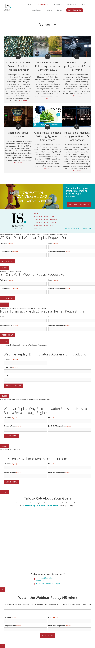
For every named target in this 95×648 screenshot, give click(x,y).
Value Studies (38, 228)
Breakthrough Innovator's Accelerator (45, 219)
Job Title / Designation (59, 251)
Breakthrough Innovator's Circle (43, 225)
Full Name (6, 243)
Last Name (11, 368)
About (36, 214)
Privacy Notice (86, 228)
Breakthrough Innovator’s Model (44, 216)
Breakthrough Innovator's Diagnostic (45, 222)
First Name (11, 359)
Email (53, 243)
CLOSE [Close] (4, 268)
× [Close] (2, 590)
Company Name (9, 251)
